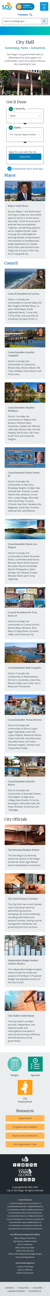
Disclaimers (9, 1287)
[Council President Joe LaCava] (25, 282)
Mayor (10, 175)
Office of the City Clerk (25, 1251)
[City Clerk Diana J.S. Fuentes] (25, 886)
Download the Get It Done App (25, 168)
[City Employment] (25, 1091)
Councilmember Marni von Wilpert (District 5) (25, 1216)
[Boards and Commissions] (25, 1136)
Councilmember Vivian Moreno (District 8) (25, 1225)
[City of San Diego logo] (7, 5)
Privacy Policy (23, 1287)
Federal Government (25, 1273)
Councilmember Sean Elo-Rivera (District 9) (25, 1228)
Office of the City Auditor (25, 1247)
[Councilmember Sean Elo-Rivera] (25, 771)
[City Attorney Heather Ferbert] (25, 838)
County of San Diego (25, 1266)
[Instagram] (27, 1165)
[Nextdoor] (31, 1165)
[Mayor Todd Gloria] (25, 194)
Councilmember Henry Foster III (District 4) (25, 1213)
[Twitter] (18, 1165)
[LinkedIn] (35, 1165)
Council (11, 263)
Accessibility (37, 1287)
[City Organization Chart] (25, 1144)
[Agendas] (35, 1067)
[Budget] (15, 1067)
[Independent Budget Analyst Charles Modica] (25, 949)
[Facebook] (14, 1165)
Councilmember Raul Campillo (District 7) (25, 1222)
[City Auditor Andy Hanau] (25, 1003)
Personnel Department (25, 1257)
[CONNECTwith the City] (25, 6)
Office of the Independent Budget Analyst (25, 1254)
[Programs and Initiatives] (25, 1127)
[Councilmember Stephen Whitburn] (25, 397)
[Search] (21, 21)
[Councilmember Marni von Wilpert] (25, 533)
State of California (25, 1269)
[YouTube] (23, 1165)
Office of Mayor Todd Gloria (25, 1238)
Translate (25, 14)
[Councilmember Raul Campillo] (25, 656)
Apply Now (25, 156)
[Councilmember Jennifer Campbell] (25, 341)
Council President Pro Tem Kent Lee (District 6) (25, 1219)
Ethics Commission (25, 1244)
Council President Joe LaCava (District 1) (25, 1203)
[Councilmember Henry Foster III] (25, 462)
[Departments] (25, 1118)
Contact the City (35, 1290)
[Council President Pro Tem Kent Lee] (25, 601)
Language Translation (16, 1290)
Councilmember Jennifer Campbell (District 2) (25, 1206)
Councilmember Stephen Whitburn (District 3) (25, 1209)
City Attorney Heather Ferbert (25, 1241)
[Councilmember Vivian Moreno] (25, 708)
